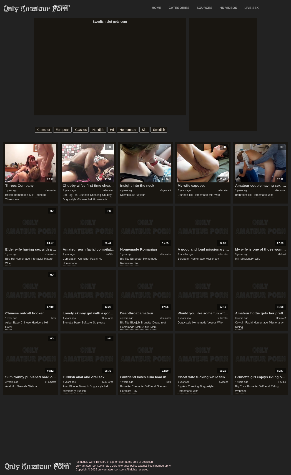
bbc (65, 194)
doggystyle (69, 199)
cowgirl (239, 322)
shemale (21, 386)
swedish (159, 130)
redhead (40, 194)
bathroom (241, 194)
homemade (128, 130)
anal (8, 386)
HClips (282, 381)
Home (156, 8)
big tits (73, 194)
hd (112, 130)
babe (16, 322)
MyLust (282, 254)
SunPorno (107, 318)
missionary (212, 258)
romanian (126, 263)
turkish (81, 391)
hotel (8, 327)
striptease (99, 322)
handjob (98, 130)
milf (31, 194)
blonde (73, 386)
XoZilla (109, 254)
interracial (37, 258)
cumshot (43, 130)
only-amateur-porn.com (37, 466)
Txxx (53, 318)
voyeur (140, 194)
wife (217, 194)
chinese (26, 322)
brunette (84, 194)
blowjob (135, 322)
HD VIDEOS (228, 8)
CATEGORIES (179, 8)
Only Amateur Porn (36, 9)
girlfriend (150, 386)
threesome (12, 199)
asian (8, 322)
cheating (95, 194)
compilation (70, 258)
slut (144, 130)
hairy (77, 322)
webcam (33, 386)
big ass (182, 386)
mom (154, 327)
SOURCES (204, 8)
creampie (137, 386)
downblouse (127, 194)
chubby (106, 194)
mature (48, 258)
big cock (240, 386)
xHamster (50, 190)
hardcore (37, 322)
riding (239, 327)
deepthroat (159, 322)
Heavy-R (281, 318)
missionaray (276, 322)
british (9, 194)
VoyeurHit (165, 190)
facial (94, 258)
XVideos (223, 381)
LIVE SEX (251, 8)
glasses (81, 130)
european (63, 130)
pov (135, 391)
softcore (87, 322)
